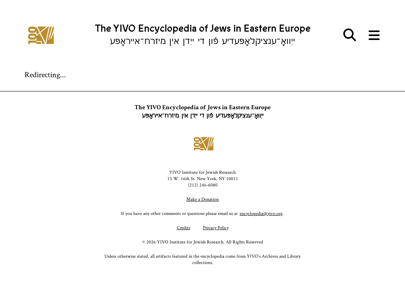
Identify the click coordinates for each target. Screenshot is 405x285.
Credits (183, 227)
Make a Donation (202, 199)
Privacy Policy (216, 227)
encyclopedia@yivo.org (261, 213)
